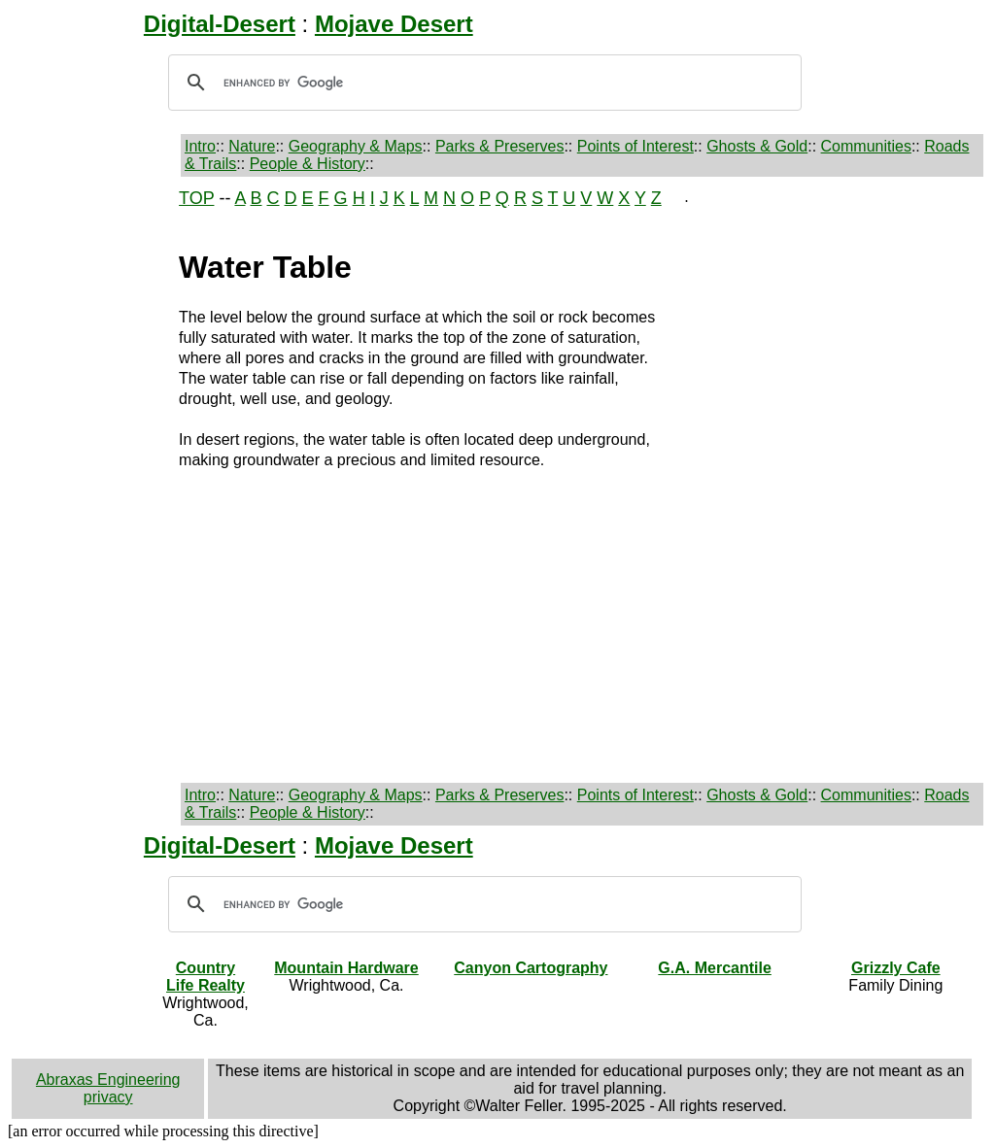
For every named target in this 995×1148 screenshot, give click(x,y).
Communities (866, 146)
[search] (481, 82)
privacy (108, 1097)
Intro (200, 146)
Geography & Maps (356, 146)
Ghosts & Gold (756, 146)
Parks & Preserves (499, 146)
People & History (307, 163)
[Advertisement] (80, 479)
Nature (251, 146)
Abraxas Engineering (108, 1079)
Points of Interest (635, 146)
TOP (196, 198)
